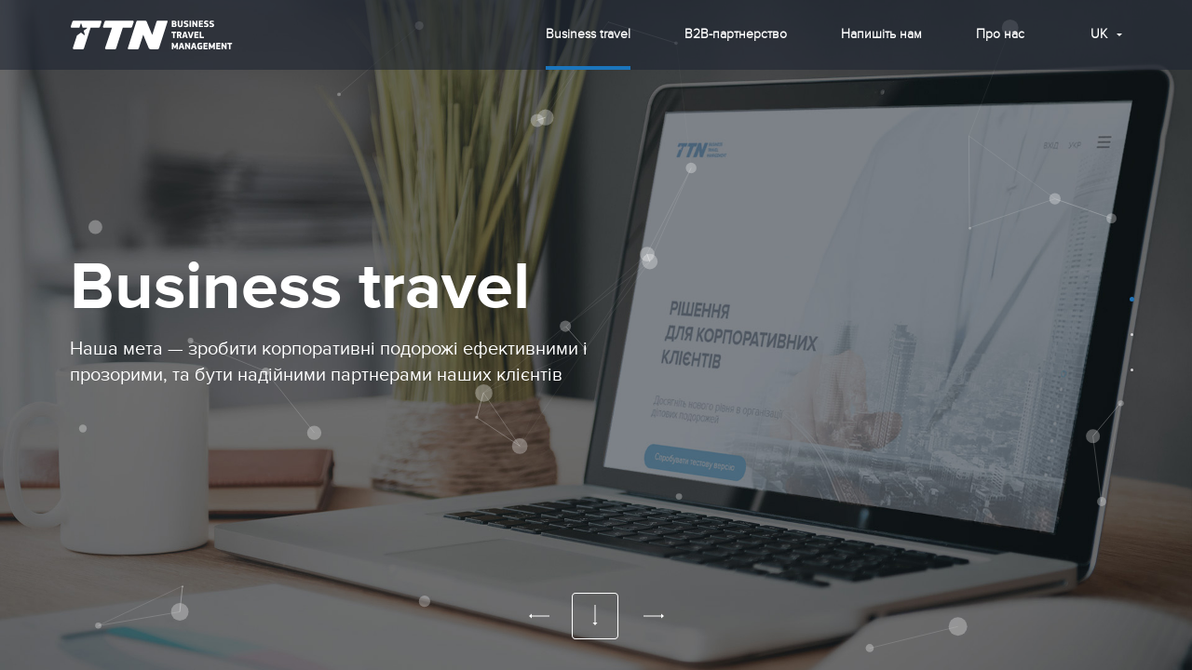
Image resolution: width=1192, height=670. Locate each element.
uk (1098, 34)
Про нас (1000, 34)
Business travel (588, 34)
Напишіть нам (881, 34)
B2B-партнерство (735, 34)
